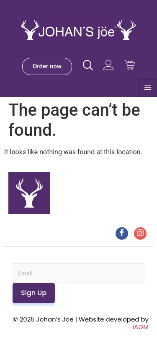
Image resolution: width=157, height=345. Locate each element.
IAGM (141, 326)
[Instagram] (140, 233)
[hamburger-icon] (147, 88)
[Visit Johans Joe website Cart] (129, 65)
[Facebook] (122, 233)
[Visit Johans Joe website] (87, 65)
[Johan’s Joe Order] (47, 66)
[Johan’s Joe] (78, 40)
